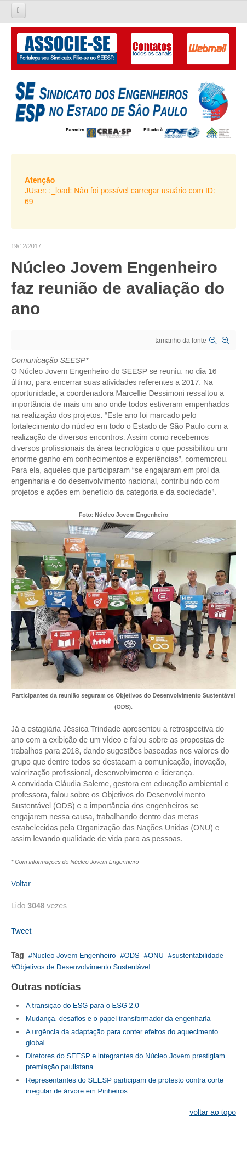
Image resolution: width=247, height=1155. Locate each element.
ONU (156, 955)
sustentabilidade (197, 955)
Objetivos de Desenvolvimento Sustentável (82, 967)
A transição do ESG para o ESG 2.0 (82, 1005)
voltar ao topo (212, 1112)
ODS (132, 955)
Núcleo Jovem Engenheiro (74, 955)
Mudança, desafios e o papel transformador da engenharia (118, 1018)
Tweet (21, 931)
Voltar (21, 883)
